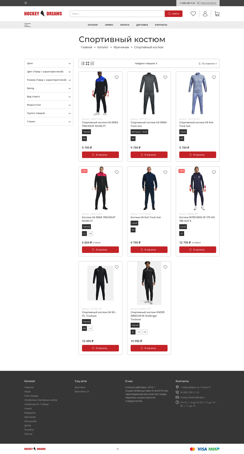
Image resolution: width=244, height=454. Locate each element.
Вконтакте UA (82, 391)
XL (133, 332)
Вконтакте (80, 387)
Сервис (109, 24)
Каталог (93, 24)
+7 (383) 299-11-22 (187, 3)
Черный (86, 131)
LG (84, 233)
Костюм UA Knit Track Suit (146, 217)
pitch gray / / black (139, 131)
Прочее (28, 433)
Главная (86, 47)
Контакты (161, 24)
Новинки (29, 387)
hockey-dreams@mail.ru (193, 397)
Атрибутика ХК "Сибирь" (36, 404)
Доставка (142, 24)
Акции (27, 391)
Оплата (124, 24)
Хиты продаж (31, 395)
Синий (183, 131)
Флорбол (29, 429)
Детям (27, 425)
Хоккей (28, 408)
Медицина (29, 412)
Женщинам (30, 421)
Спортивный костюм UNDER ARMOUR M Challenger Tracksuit (147, 315)
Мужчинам (121, 47)
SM (133, 138)
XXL (145, 332)
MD (84, 138)
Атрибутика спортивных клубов (40, 399)
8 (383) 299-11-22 (190, 392)
